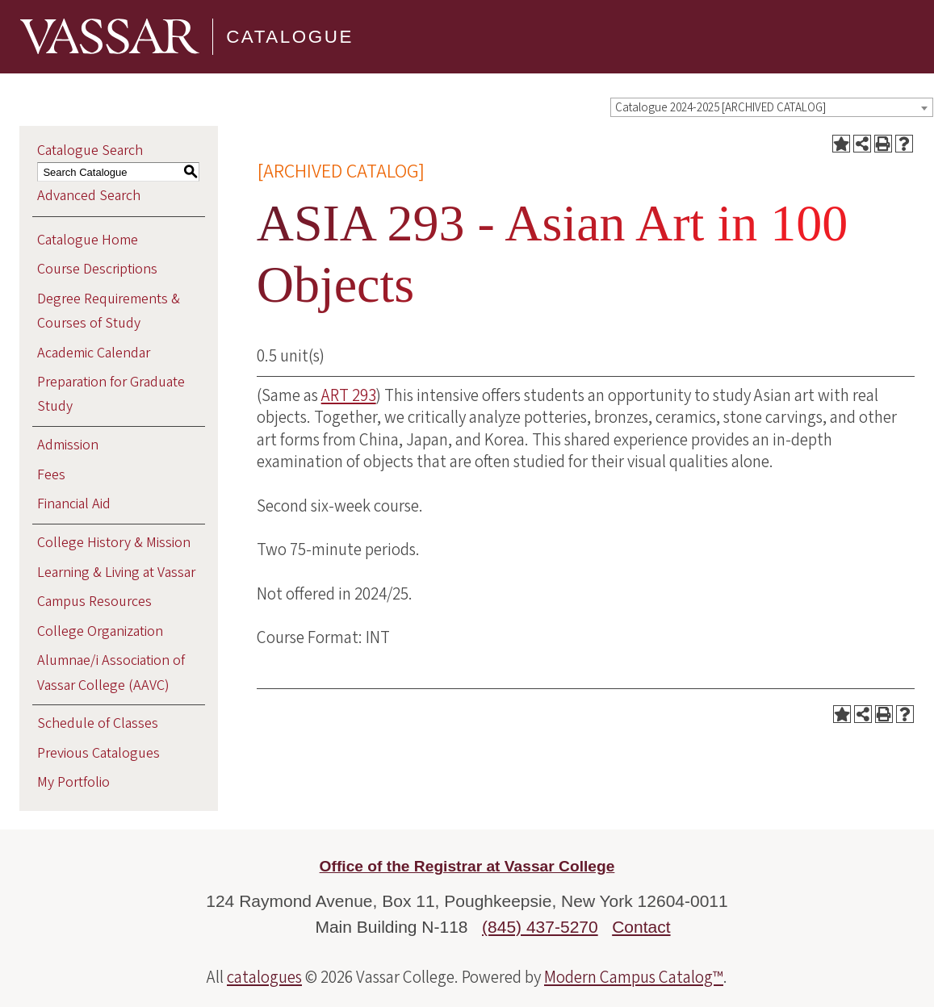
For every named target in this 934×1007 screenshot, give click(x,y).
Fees (51, 475)
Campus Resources (94, 601)
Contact (641, 926)
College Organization (100, 631)
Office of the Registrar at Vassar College (467, 866)
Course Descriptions (97, 269)
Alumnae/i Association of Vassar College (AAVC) (111, 672)
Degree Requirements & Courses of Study (108, 311)
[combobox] (771, 107)
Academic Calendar (93, 353)
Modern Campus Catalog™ (633, 977)
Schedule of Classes (97, 723)
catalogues (264, 977)
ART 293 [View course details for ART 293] (348, 395)
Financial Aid (74, 504)
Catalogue (290, 37)
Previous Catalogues (98, 753)
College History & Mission (114, 543)
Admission (67, 445)
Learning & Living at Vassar (116, 572)
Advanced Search (88, 196)
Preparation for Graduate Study (111, 394)
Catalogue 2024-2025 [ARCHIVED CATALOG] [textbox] (720, 107)
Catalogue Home (87, 240)
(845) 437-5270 (540, 926)
